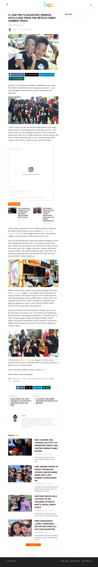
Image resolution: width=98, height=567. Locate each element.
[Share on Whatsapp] (16, 78)
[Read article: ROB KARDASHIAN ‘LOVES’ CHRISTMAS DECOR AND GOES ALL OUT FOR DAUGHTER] (20, 528)
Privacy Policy (65, 561)
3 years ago (23, 29)
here (43, 370)
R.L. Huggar (50, 378)
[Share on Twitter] (32, 74)
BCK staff (39, 454)
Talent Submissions (87, 561)
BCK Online (13, 561)
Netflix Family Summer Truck (36, 378)
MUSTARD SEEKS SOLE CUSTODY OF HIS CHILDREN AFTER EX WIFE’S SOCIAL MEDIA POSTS (46, 502)
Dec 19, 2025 (21, 219)
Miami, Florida (26, 360)
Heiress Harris (16, 378)
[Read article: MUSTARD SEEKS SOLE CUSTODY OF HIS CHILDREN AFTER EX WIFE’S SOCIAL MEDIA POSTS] (20, 503)
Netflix (24, 378)
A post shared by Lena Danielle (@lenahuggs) (31, 197)
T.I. (10, 381)
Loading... (33, 544)
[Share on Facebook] (16, 74)
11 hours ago (47, 454)
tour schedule (17, 293)
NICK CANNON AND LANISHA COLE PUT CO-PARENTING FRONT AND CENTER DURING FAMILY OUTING (46, 445)
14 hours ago (48, 483)
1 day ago (47, 532)
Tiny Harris (16, 381)
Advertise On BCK (75, 561)
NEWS (30, 29)
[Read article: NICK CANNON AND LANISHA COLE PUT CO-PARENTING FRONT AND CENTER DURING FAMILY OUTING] (20, 447)
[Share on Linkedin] (46, 74)
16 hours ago (48, 510)
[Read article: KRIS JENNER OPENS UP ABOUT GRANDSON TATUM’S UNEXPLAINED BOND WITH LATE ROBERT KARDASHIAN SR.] (20, 473)
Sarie (15, 29)
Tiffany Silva (39, 483)
